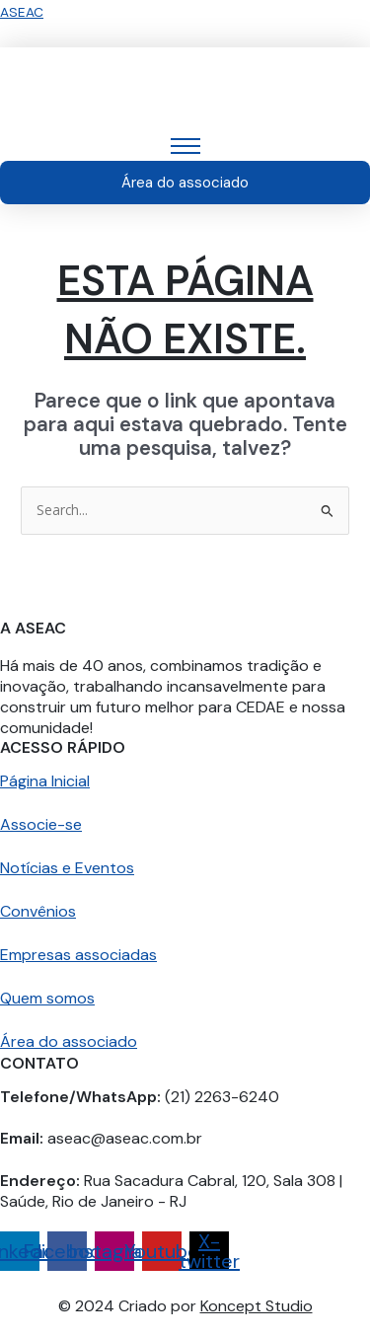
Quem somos (47, 998)
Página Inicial (45, 781)
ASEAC (21, 12)
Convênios (38, 911)
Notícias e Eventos (67, 867)
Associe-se (41, 824)
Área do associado (68, 1041)
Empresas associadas (78, 954)
